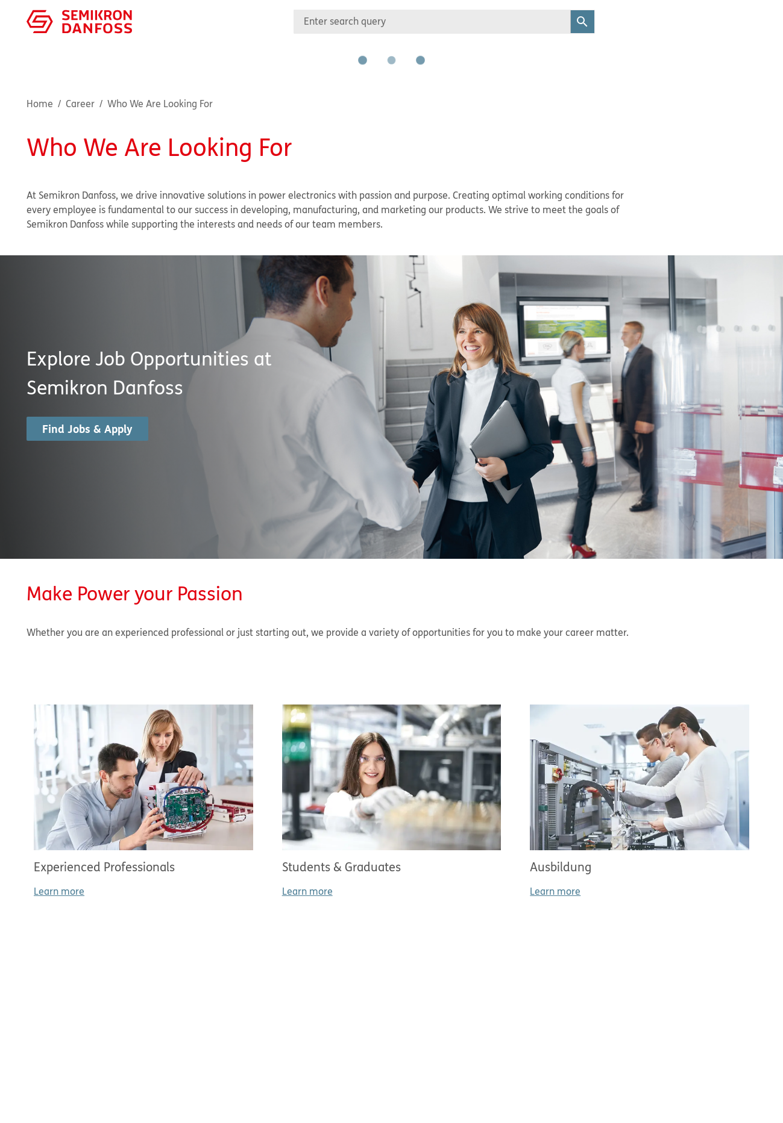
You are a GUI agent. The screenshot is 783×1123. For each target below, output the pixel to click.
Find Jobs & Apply (87, 429)
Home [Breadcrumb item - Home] (40, 103)
